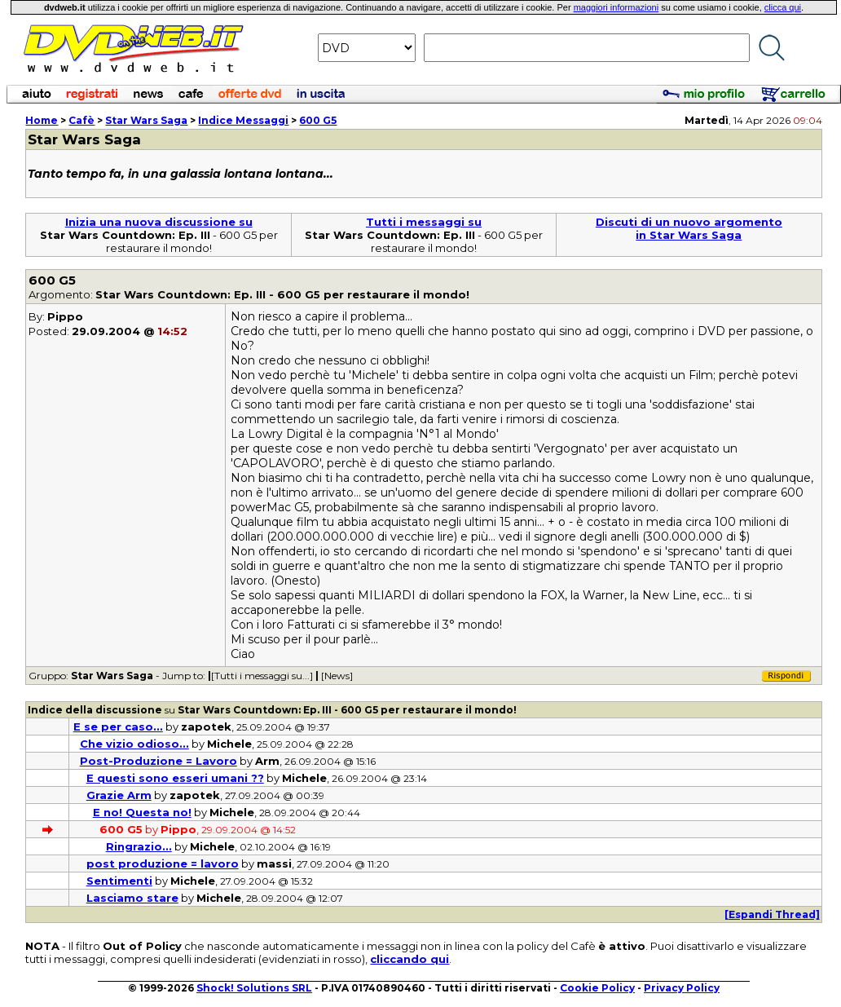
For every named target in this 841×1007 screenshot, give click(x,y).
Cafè (81, 120)
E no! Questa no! (142, 812)
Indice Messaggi (243, 120)
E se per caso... (118, 726)
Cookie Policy (597, 988)
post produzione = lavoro (162, 863)
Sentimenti (119, 880)
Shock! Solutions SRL (254, 988)
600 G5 (318, 120)
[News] (337, 675)
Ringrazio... (139, 846)
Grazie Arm (119, 795)
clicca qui (782, 7)
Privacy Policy (682, 988)
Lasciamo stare (132, 897)
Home (41, 120)
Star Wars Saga (146, 120)
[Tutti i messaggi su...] (262, 675)
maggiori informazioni (616, 7)
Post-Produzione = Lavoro (158, 760)
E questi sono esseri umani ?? (175, 777)
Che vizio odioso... (134, 743)
